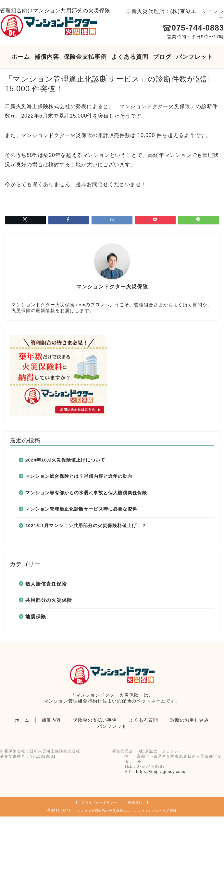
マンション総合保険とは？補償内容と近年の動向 (78, 476)
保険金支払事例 (85, 57)
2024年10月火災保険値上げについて (65, 460)
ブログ (162, 57)
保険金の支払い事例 (95, 720)
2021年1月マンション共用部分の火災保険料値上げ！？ (85, 525)
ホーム (20, 57)
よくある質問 (129, 57)
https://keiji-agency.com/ (161, 771)
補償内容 (46, 57)
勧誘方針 (135, 802)
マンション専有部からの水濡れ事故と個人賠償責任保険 (86, 492)
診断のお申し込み (189, 720)
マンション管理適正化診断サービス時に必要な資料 (81, 509)
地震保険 (35, 616)
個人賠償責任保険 (46, 584)
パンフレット (194, 57)
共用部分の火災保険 (48, 600)
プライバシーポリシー (99, 802)
